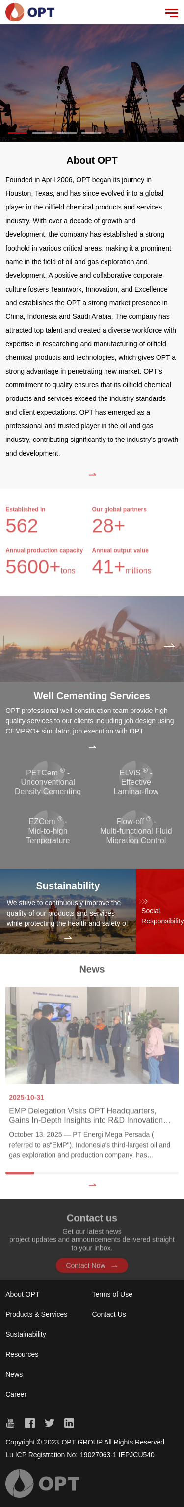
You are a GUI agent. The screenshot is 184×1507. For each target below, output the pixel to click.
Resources (21, 1354)
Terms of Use (112, 1294)
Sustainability (25, 1334)
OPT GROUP (82, 1442)
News (14, 1374)
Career (15, 1394)
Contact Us (109, 1314)
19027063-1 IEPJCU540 (117, 1455)
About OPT (22, 1294)
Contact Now (92, 1269)
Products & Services (36, 1314)
